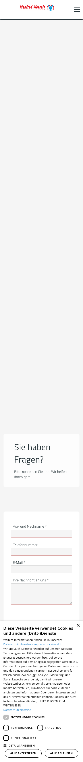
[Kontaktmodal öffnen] (6, 9)
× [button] (78, 625)
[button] (77, 9)
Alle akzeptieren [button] (23, 753)
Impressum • (42, 644)
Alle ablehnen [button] (61, 753)
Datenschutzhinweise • (18, 644)
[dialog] (41, 691)
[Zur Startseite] (41, 9)
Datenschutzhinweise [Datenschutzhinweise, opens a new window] (17, 710)
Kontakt (56, 644)
